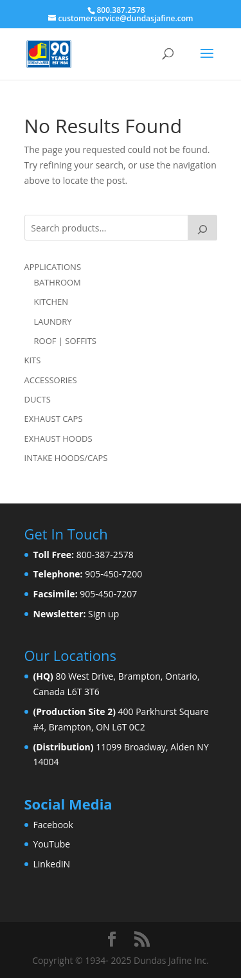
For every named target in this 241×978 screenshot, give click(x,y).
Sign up (103, 614)
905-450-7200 (113, 574)
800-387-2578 (105, 554)
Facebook (53, 825)
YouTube (52, 844)
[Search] (202, 227)
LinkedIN (52, 864)
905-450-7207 (108, 594)
